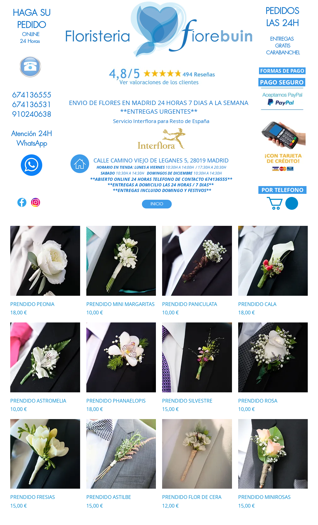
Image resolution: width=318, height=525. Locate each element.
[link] (282, 203)
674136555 (216, 179)
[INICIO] (157, 204)
